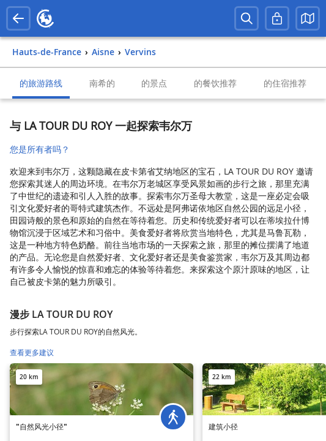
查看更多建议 (32, 352)
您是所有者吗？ (40, 149)
